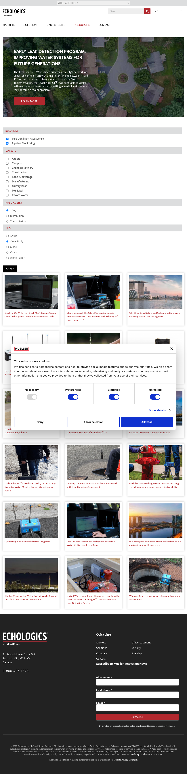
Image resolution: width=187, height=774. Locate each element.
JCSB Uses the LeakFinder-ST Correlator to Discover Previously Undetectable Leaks (152, 430)
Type (8, 228)
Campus (17, 163)
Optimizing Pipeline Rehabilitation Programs (27, 541)
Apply (10, 268)
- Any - (12, 210)
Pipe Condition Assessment (28, 138)
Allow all (146, 422)
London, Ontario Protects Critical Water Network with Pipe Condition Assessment (92, 485)
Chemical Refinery (22, 168)
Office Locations (141, 642)
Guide (11, 247)
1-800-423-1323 (16, 670)
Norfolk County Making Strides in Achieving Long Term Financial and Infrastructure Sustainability (154, 485)
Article (11, 236)
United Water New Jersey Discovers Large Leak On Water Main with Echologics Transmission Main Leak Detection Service (93, 599)
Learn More (29, 101)
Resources (82, 24)
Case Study (14, 241)
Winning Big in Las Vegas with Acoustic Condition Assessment (154, 597)
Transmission (16, 221)
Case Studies (56, 24)
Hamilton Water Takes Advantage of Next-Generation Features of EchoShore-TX (88, 430)
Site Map (136, 653)
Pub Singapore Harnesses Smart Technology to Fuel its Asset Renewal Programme (155, 543)
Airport (16, 158)
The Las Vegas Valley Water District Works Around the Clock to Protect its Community (30, 597)
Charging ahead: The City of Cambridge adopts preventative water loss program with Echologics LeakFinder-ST (92, 316)
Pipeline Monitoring (23, 143)
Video (11, 252)
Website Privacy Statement (126, 760)
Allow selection (93, 422)
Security (136, 648)
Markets (9, 24)
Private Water (20, 195)
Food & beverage (22, 177)
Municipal (17, 190)
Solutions (31, 24)
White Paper (15, 257)
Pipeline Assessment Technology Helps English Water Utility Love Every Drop (91, 543)
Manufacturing (20, 181)
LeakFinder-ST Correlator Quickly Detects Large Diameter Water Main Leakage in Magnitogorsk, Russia (30, 487)
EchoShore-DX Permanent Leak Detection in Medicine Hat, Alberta (28, 430)
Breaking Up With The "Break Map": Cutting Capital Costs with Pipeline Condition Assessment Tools (30, 314)
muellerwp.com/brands (140, 754)
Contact (104, 24)
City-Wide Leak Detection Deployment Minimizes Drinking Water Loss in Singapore (154, 314)
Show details (157, 410)
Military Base (19, 186)
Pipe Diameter (13, 202)
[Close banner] (171, 348)
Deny (40, 422)
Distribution (15, 216)
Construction (19, 172)
